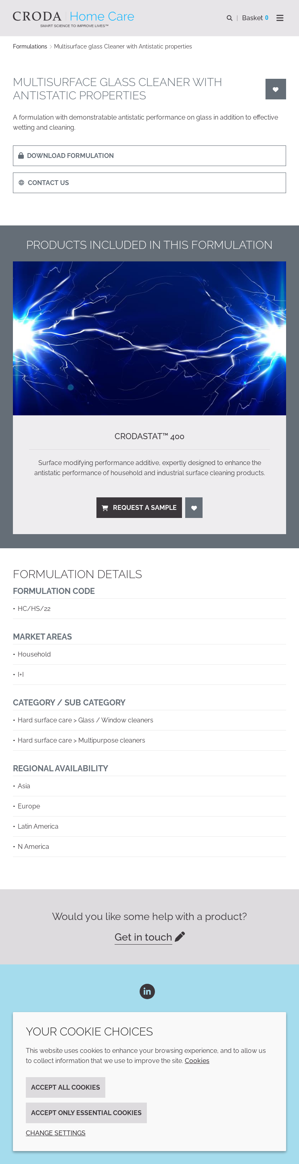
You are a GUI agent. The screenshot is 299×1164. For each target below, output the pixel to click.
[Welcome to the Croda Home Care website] (74, 16)
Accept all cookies (65, 1087)
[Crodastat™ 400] (149, 338)
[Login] (276, 89)
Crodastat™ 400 (149, 436)
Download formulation (66, 156)
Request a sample (139, 507)
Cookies (197, 1061)
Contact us (43, 183)
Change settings (56, 1133)
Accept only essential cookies (86, 1113)
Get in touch (143, 937)
